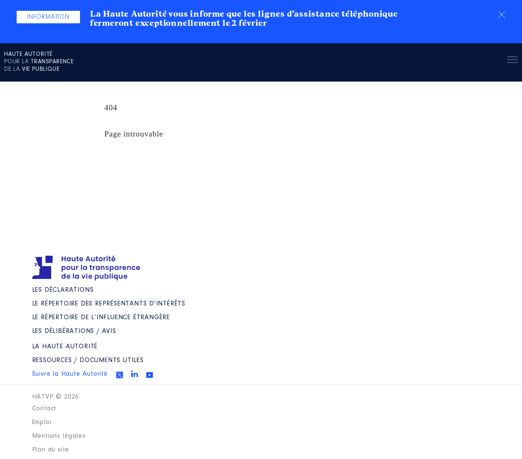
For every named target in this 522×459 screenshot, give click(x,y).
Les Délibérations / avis (74, 331)
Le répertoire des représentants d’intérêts (109, 303)
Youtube (149, 375)
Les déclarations (63, 290)
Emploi (42, 422)
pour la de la (39, 62)
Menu (512, 61)
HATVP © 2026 (55, 397)
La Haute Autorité (65, 346)
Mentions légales (59, 436)
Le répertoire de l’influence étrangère (101, 317)
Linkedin (134, 373)
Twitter (119, 375)
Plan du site (51, 450)
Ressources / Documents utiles (88, 360)
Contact (44, 408)
